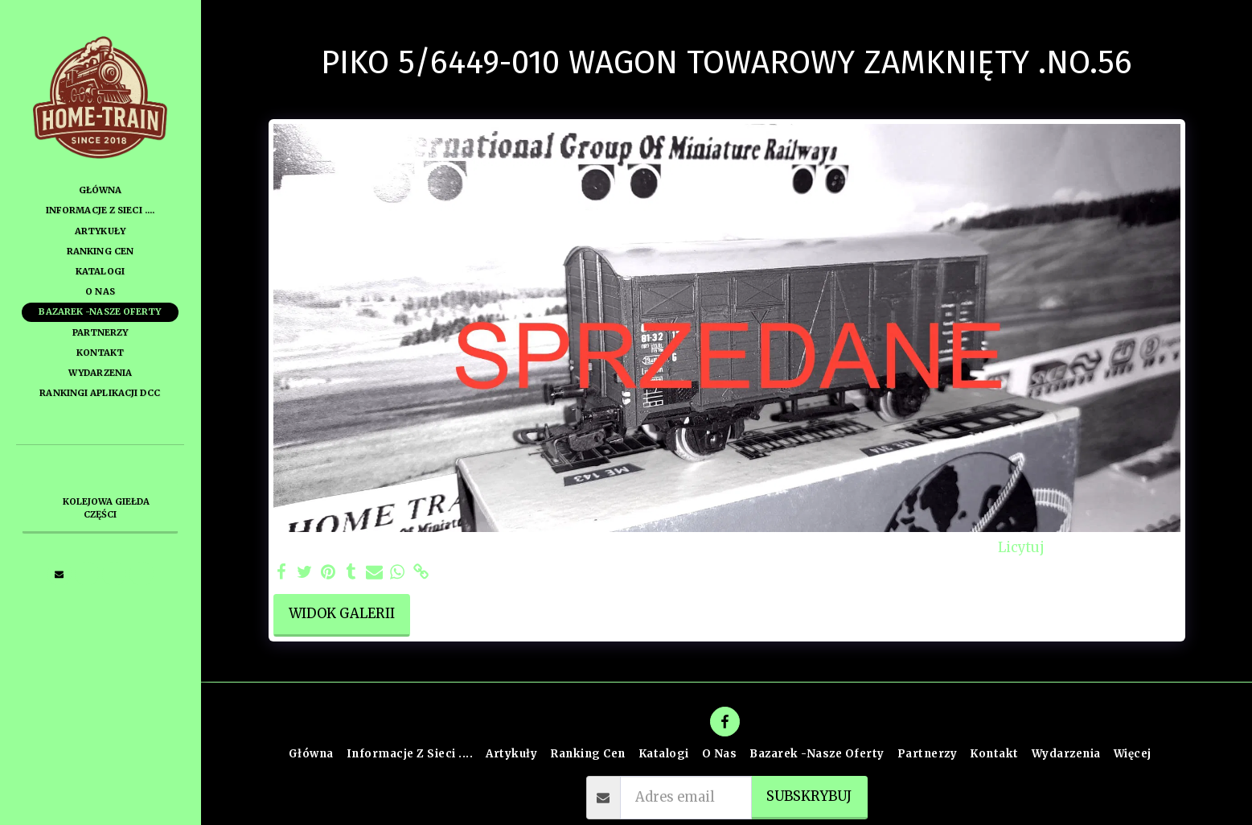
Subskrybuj (809, 796)
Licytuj (1021, 548)
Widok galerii (342, 613)
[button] (59, 574)
